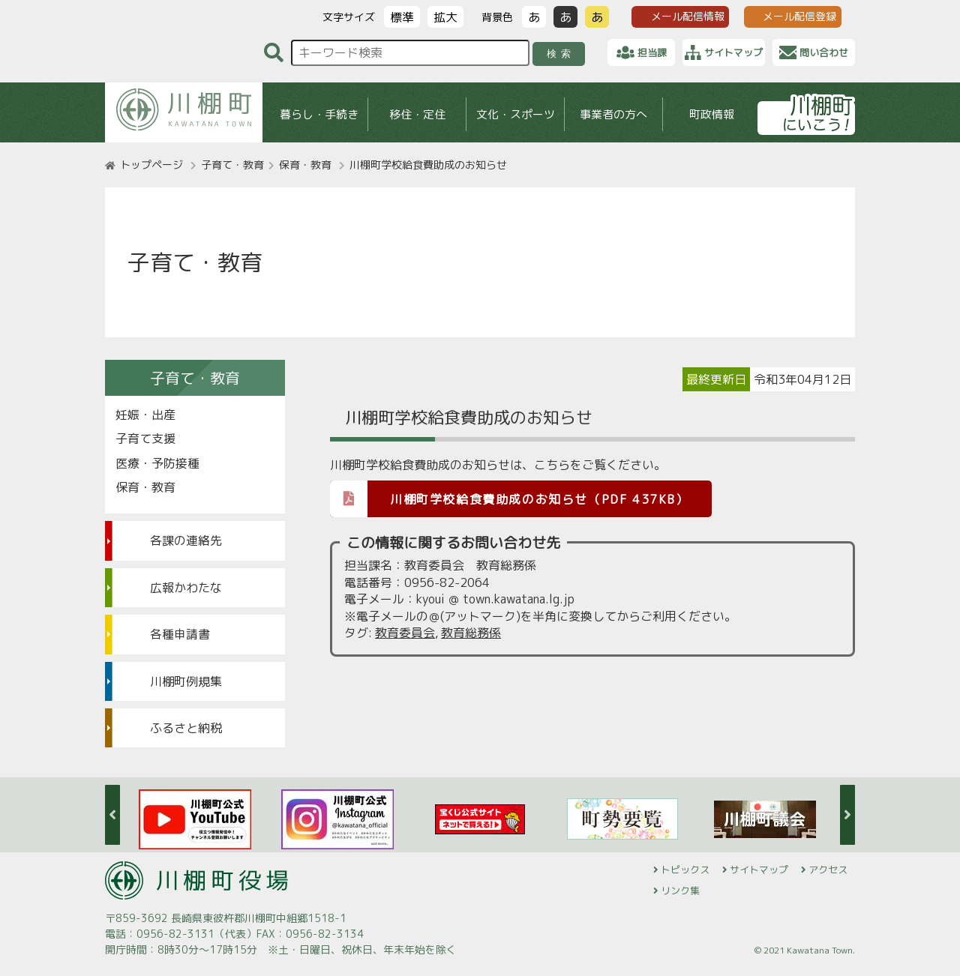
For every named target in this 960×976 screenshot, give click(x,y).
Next (847, 815)
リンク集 (680, 890)
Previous (112, 815)
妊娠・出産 (146, 414)
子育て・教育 (232, 164)
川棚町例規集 (186, 681)
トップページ (151, 164)
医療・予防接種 (158, 463)
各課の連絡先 (186, 540)
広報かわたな (186, 587)
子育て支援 (146, 438)
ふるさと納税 (186, 728)
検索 (561, 53)
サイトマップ (759, 869)
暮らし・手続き (319, 114)
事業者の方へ (613, 114)
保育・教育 (305, 164)
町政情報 (711, 114)
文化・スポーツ (515, 114)
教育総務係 (471, 632)
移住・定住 (417, 114)
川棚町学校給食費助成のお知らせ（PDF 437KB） (509, 498)
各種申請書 (180, 634)
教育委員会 (405, 632)
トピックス (685, 869)
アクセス (828, 869)
